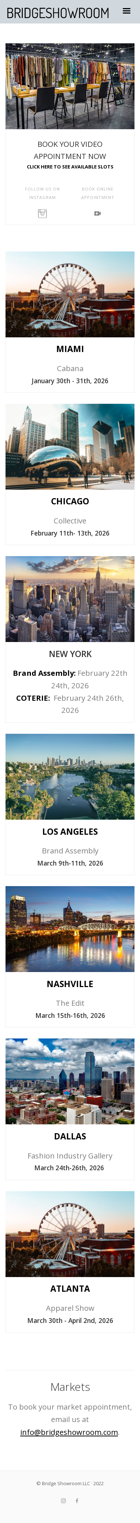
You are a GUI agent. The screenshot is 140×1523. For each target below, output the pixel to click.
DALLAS (70, 1136)
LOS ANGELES (70, 831)
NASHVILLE (70, 984)
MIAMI (70, 349)
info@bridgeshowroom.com (69, 1432)
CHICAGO (70, 501)
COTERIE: (34, 698)
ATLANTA (70, 1288)
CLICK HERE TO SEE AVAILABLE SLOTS (70, 166)
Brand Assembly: (45, 673)
